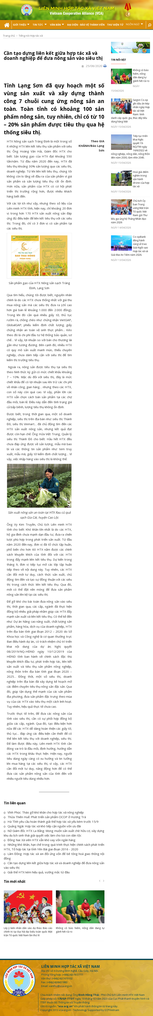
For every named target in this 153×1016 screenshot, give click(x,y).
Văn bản (57, 24)
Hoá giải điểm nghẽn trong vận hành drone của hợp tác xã (141, 179)
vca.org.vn (65, 1010)
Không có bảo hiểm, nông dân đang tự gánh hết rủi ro (141, 75)
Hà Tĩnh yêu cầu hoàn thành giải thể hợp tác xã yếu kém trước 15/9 (51, 822)
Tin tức (40, 24)
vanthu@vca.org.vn (60, 986)
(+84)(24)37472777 (72, 974)
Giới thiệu (21, 24)
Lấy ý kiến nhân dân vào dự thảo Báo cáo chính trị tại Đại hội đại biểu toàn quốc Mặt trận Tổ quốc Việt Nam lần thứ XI (28, 931)
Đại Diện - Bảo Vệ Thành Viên (86, 24)
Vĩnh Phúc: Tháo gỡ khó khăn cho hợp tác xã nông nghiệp (44, 812)
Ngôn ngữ (134, 24)
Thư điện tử (115, 24)
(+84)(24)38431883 (57, 982)
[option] (28, 914)
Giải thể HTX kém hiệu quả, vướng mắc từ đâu (37, 872)
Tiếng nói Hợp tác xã (31, 35)
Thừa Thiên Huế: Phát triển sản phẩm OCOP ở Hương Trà (45, 817)
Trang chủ (9, 35)
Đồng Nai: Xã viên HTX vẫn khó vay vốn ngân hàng (39, 840)
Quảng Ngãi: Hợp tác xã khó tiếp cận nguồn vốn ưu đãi (42, 826)
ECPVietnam (112, 1010)
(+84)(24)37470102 (62, 978)
